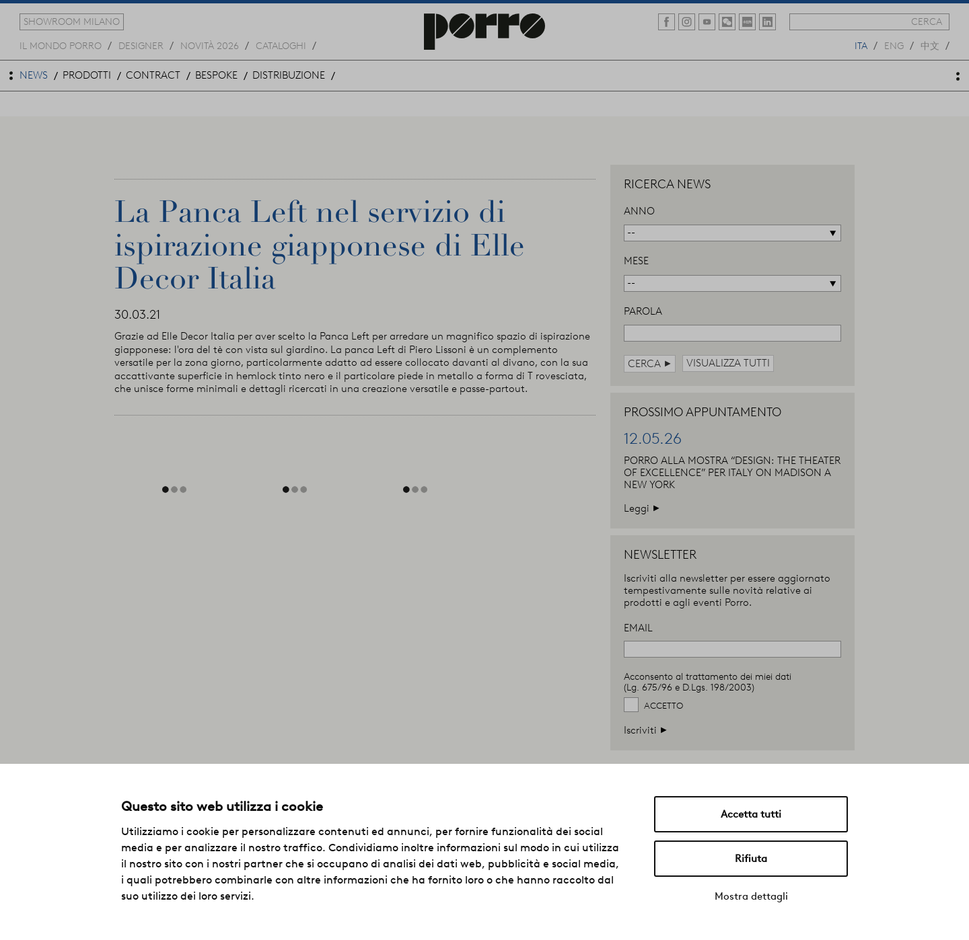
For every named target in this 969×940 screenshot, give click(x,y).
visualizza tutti (728, 363)
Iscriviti (646, 730)
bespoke (216, 75)
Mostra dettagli (751, 896)
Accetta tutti (751, 814)
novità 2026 (209, 45)
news (34, 75)
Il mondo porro (61, 45)
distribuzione (288, 75)
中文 (930, 45)
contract (153, 75)
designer (141, 45)
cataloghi (281, 45)
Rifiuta (751, 859)
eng (894, 45)
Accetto (663, 706)
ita (861, 45)
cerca (926, 21)
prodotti (87, 75)
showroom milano (72, 21)
